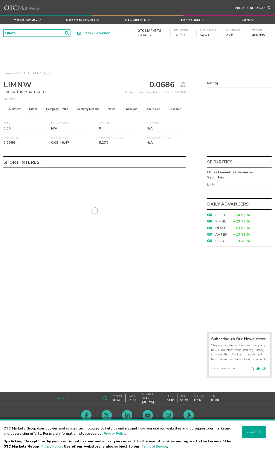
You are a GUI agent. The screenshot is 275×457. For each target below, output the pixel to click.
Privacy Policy (114, 433)
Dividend (153, 123)
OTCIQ (260, 8)
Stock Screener (93, 33)
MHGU (220, 221)
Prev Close (11, 137)
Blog (250, 8)
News (112, 109)
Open (7, 123)
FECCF (220, 215)
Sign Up (259, 368)
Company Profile (57, 109)
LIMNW (36, 73)
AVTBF (221, 234)
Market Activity (12, 73)
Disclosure (153, 109)
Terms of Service (154, 446)
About (239, 8)
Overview (14, 109)
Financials (130, 109)
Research (174, 109)
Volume (104, 123)
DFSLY (220, 227)
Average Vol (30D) (111, 137)
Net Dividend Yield (159, 137)
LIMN (211, 184)
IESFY (220, 241)
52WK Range (59, 137)
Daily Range (59, 123)
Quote (33, 109)
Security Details (88, 109)
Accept (254, 432)
